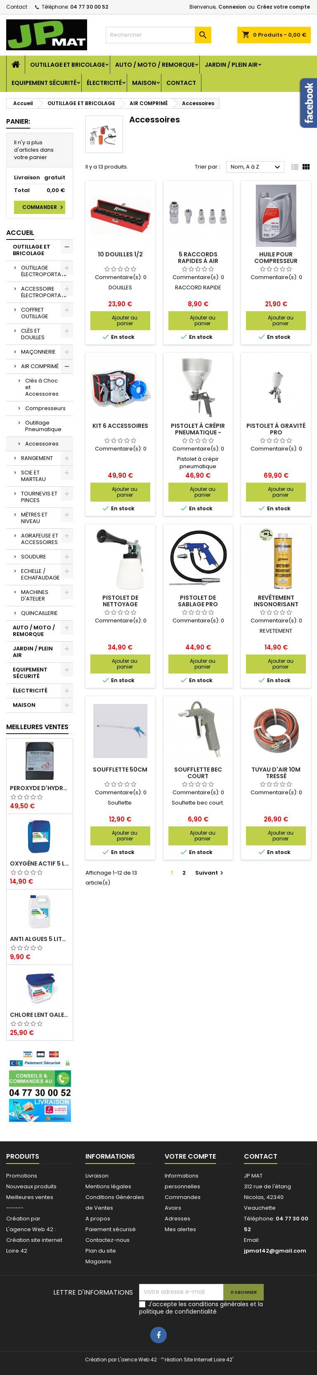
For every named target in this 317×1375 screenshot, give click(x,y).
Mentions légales (108, 1186)
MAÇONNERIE (38, 352)
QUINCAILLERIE (39, 613)
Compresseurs (45, 408)
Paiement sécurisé (110, 1229)
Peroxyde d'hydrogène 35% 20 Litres (39, 788)
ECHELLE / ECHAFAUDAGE (40, 574)
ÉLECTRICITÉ (104, 83)
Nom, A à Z (256, 167)
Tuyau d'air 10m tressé (275, 772)
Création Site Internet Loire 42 (196, 1359)
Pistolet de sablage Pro (198, 601)
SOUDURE (33, 557)
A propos (97, 1218)
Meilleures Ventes (37, 727)
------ (15, 1208)
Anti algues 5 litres (39, 939)
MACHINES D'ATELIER (34, 595)
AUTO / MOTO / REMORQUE (154, 65)
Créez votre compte (283, 6)
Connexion (232, 6)
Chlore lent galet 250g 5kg (39, 1014)
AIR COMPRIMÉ (40, 366)
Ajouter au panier (124, 320)
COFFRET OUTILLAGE (34, 313)
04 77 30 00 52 (89, 6)
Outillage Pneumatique (43, 426)
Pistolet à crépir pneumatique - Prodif (198, 432)
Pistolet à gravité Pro (275, 429)
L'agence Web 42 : (31, 1229)
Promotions (21, 1176)
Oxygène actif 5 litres (39, 863)
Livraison (97, 1176)
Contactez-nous (107, 1240)
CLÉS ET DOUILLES (33, 334)
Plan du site (100, 1251)
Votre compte (190, 1156)
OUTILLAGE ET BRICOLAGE (67, 65)
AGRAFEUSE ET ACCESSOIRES (39, 539)
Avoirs (173, 1208)
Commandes (183, 1197)
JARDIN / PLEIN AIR (231, 65)
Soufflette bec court (198, 772)
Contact (16, 6)
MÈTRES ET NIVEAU (34, 518)
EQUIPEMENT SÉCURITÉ (44, 83)
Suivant (210, 873)
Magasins (98, 1261)
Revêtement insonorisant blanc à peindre (276, 604)
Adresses (177, 1218)
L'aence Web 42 (137, 1359)
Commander (43, 207)
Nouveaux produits (31, 1186)
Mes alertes (180, 1229)
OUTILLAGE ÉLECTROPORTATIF (44, 271)
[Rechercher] (158, 35)
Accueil (20, 232)
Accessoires (42, 444)
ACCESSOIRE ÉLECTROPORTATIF (44, 292)
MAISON (144, 83)
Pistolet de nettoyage (120, 601)
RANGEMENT (37, 458)
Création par (23, 1218)
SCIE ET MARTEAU (33, 476)
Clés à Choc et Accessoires (42, 387)
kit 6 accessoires (120, 426)
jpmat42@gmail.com (275, 1251)
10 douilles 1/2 (120, 254)
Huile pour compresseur (276, 257)
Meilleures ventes (29, 1197)
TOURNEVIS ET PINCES (39, 497)
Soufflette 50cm (120, 769)
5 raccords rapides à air (198, 257)
